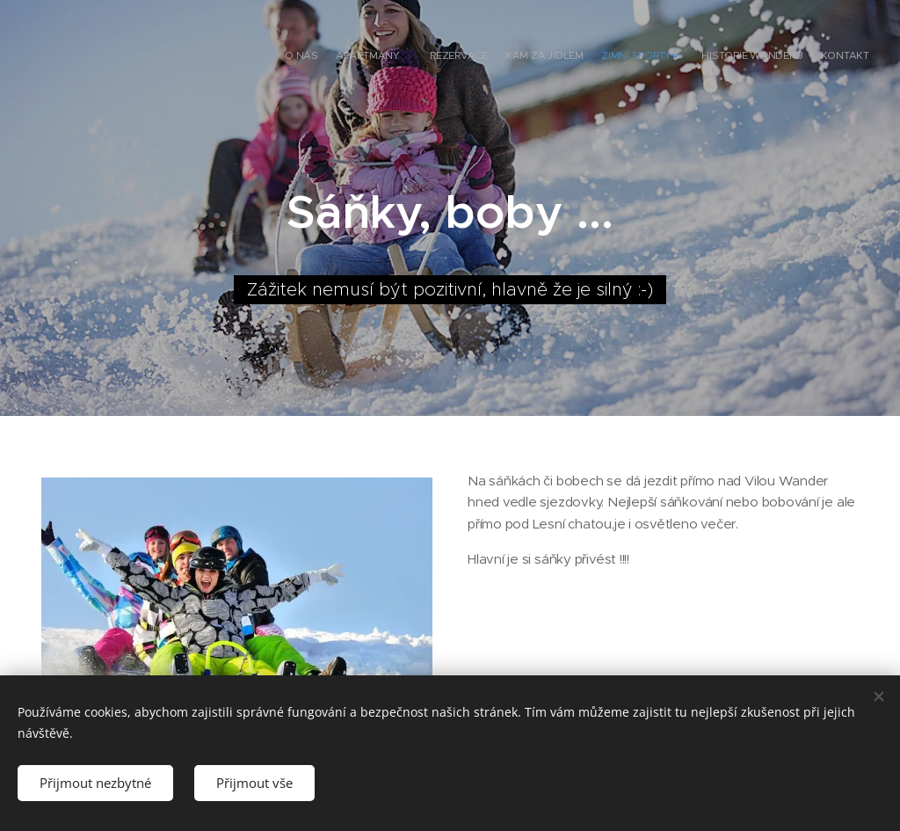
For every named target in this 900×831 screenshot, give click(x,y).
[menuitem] (739, 57)
